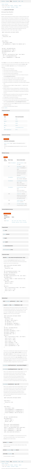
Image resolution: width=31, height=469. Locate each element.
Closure (18, 166)
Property (11, 5)
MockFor (5, 142)
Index (19, 1)
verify (18, 202)
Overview (3, 1)
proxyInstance (19, 186)
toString (24, 219)
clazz (16, 118)
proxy (16, 128)
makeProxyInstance (20, 176)
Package (7, 1)
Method (20, 5)
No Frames (6, 4)
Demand (5, 120)
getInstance (19, 161)
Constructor (16, 5)
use (17, 192)
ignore (16, 124)
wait (12, 219)
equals (20, 219)
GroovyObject (13, 161)
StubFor (6, 107)
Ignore (5, 124)
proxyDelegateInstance (21, 179)
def (4, 122)
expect (16, 122)
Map (4, 126)
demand (16, 120)
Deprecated (15, 1)
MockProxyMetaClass (7, 128)
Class (5, 118)
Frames (3, 4)
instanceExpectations (19, 126)
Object (21, 165)
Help (22, 1)
